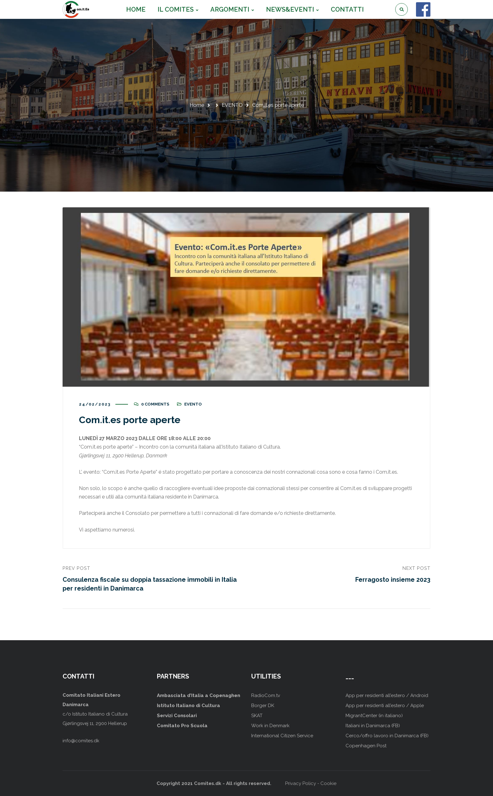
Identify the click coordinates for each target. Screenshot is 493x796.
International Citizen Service (282, 736)
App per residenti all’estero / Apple (385, 705)
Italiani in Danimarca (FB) (373, 725)
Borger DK (262, 705)
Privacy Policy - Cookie (310, 783)
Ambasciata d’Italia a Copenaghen (198, 695)
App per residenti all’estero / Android (387, 695)
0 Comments (155, 404)
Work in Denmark (270, 725)
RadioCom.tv (265, 695)
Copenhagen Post (366, 746)
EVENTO (232, 105)
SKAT (257, 715)
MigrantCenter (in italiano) (374, 715)
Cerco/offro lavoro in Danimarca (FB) (387, 736)
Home (197, 105)
